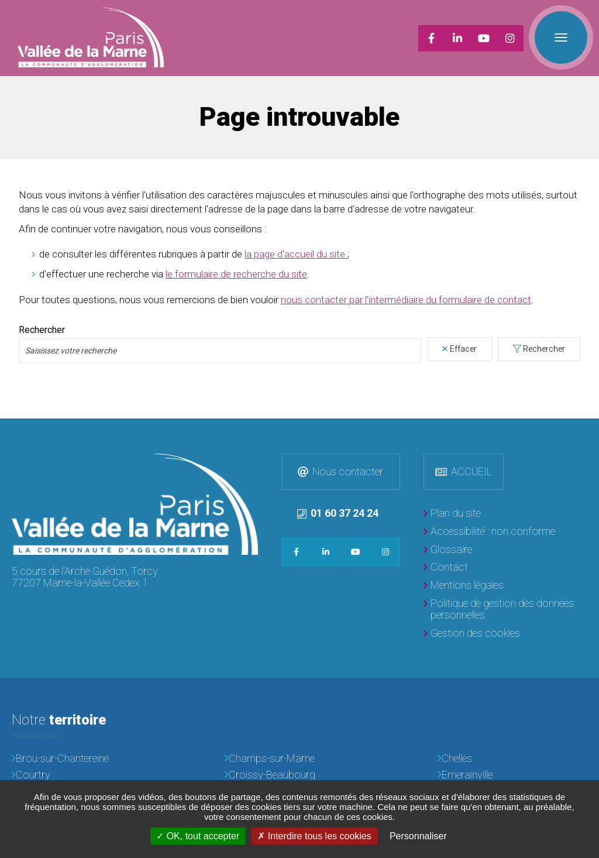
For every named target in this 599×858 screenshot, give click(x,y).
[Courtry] (86, 775)
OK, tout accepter (197, 836)
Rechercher (544, 349)
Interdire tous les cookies (314, 836)
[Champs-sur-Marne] (299, 759)
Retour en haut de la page (587, 430)
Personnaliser (418, 836)
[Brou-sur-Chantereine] (86, 759)
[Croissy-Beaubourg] (299, 775)
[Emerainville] (512, 775)
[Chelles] (512, 759)
